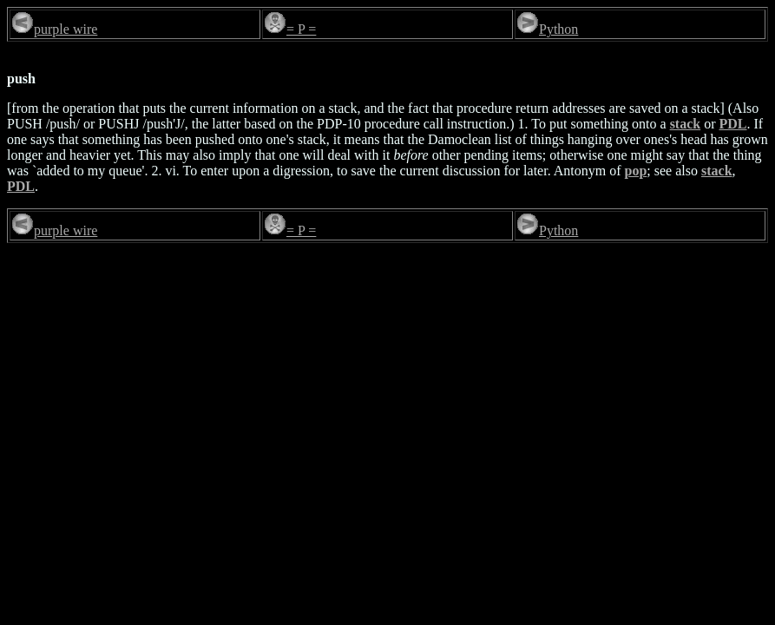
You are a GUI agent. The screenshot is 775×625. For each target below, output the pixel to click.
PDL (733, 123)
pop (636, 170)
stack (685, 123)
